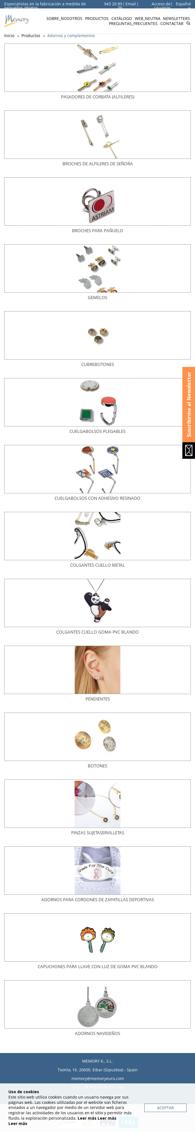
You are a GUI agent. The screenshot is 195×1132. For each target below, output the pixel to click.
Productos (97, 18)
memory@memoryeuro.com (97, 1078)
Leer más (87, 1118)
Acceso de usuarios (161, 5)
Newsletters (176, 18)
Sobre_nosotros (64, 18)
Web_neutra (147, 18)
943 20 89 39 (113, 5)
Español (183, 5)
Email (130, 3)
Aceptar (165, 1107)
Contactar (171, 23)
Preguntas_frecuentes (133, 23)
